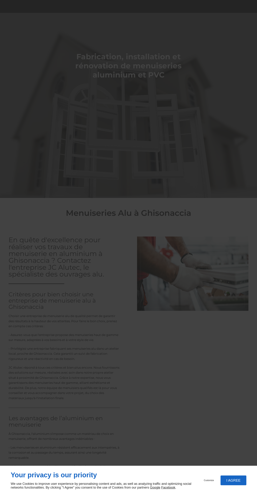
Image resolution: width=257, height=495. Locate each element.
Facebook (168, 487)
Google (155, 487)
